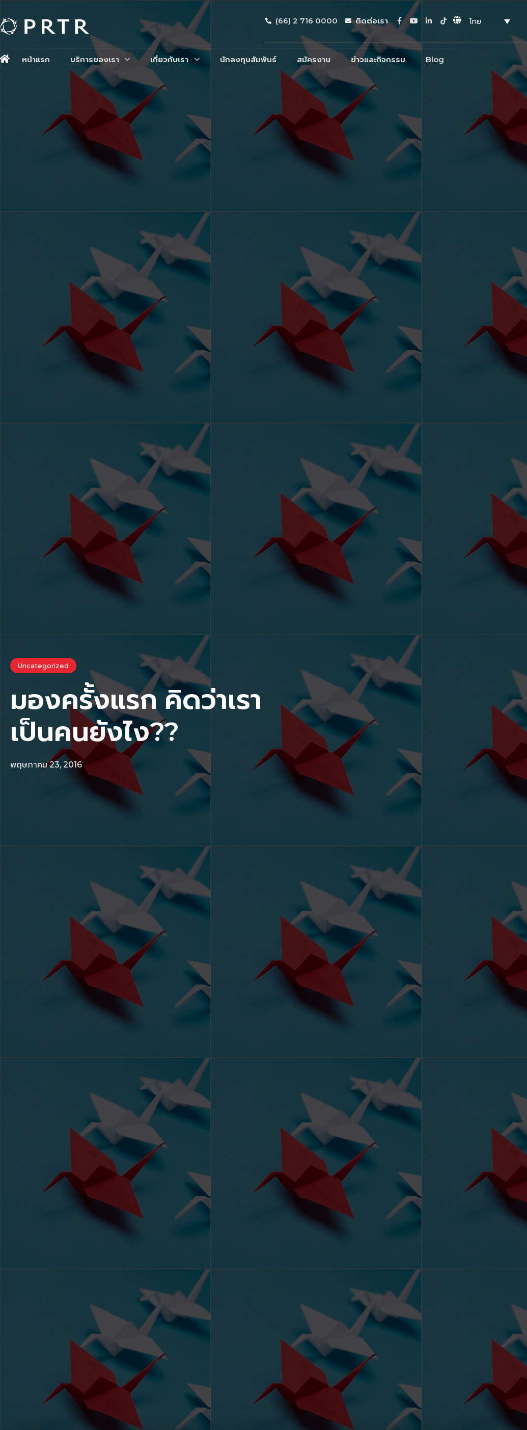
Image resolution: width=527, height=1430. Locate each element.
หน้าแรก (36, 59)
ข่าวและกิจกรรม (378, 59)
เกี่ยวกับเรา (174, 59)
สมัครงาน (313, 59)
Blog (435, 59)
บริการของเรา (100, 59)
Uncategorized (43, 665)
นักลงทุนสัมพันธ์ (248, 59)
